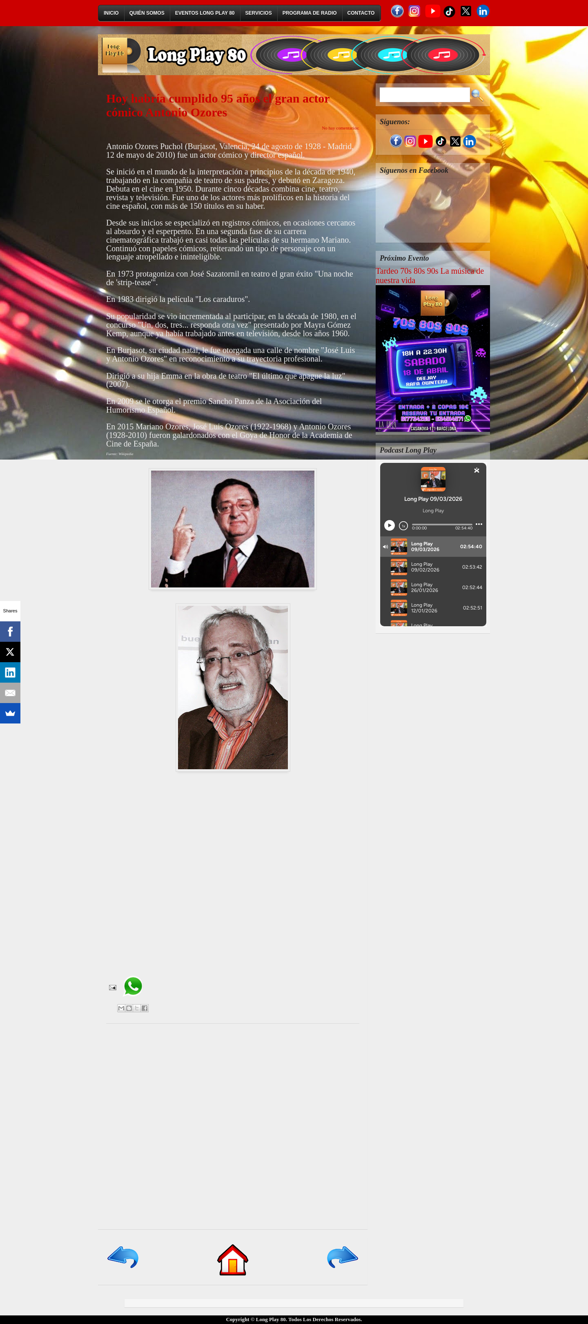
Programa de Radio (310, 13)
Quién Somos (147, 13)
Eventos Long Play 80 (205, 13)
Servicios (258, 13)
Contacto (361, 13)
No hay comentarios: (340, 127)
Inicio (111, 13)
